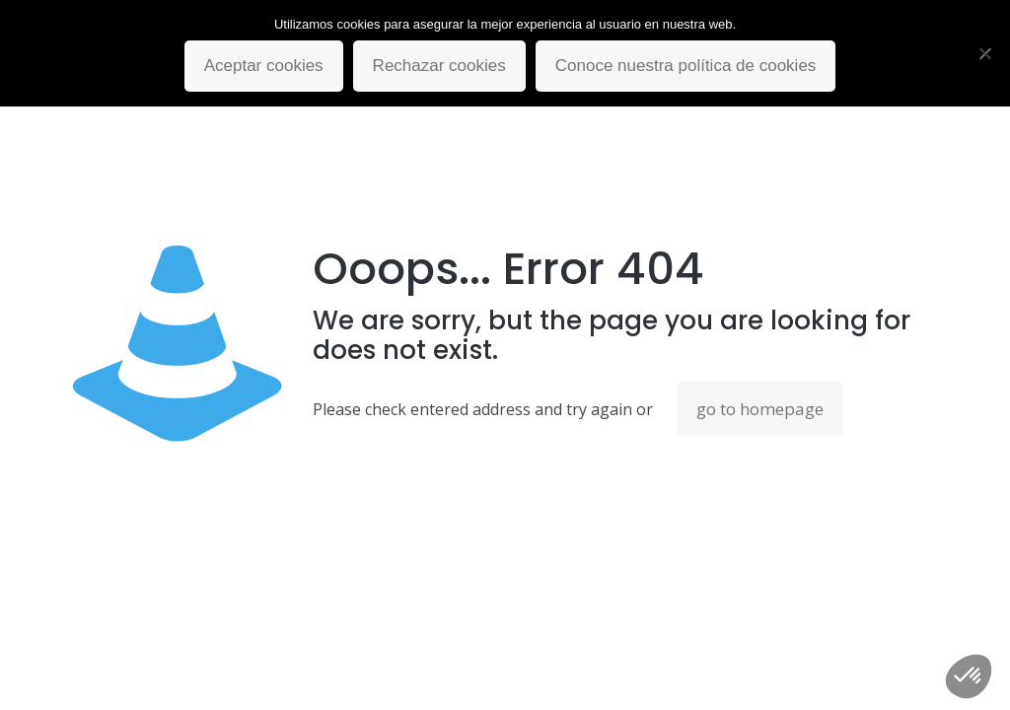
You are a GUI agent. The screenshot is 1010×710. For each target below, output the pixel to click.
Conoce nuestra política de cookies (686, 65)
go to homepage (760, 408)
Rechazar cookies (439, 65)
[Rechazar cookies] (985, 53)
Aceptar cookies (264, 65)
